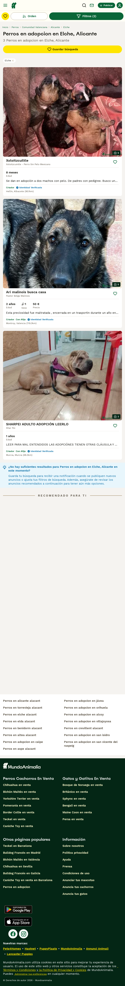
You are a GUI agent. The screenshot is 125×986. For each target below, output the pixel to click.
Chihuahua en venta (17, 785)
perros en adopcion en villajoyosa (87, 721)
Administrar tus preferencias (30, 974)
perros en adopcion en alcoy (84, 714)
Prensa (67, 866)
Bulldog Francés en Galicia (21, 873)
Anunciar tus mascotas (78, 880)
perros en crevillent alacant (83, 728)
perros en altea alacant (19, 735)
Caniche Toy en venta (18, 826)
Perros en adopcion (16, 887)
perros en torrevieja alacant (22, 707)
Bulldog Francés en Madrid (21, 852)
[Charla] (92, 5)
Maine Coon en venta (77, 812)
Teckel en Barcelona (17, 846)
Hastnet (30, 948)
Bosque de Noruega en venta (83, 785)
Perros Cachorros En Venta (28, 778)
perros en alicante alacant (21, 701)
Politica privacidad (75, 852)
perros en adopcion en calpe (23, 742)
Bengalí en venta (74, 805)
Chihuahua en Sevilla (17, 866)
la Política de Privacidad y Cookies (62, 970)
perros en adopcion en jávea (84, 701)
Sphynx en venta (74, 798)
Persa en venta (73, 819)
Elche (9, 60)
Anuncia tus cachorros (78, 887)
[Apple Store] (18, 921)
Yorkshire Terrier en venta (21, 798)
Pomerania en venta (17, 805)
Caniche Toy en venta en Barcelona (27, 880)
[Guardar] (115, 162)
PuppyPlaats (48, 948)
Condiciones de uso (76, 873)
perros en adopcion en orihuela (86, 707)
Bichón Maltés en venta (19, 792)
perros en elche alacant (19, 714)
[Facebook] (12, 933)
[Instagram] (23, 933)
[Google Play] (18, 909)
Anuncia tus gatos (75, 894)
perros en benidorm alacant (22, 728)
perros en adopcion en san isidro (87, 735)
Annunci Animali (97, 948)
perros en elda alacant (19, 721)
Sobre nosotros (73, 846)
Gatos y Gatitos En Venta (87, 778)
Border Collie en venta (18, 812)
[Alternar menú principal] (5, 5)
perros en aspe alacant (19, 748)
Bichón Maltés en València (21, 859)
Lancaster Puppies (20, 954)
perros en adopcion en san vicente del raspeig (91, 743)
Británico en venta (75, 792)
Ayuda (67, 859)
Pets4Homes (12, 948)
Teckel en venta (14, 819)
